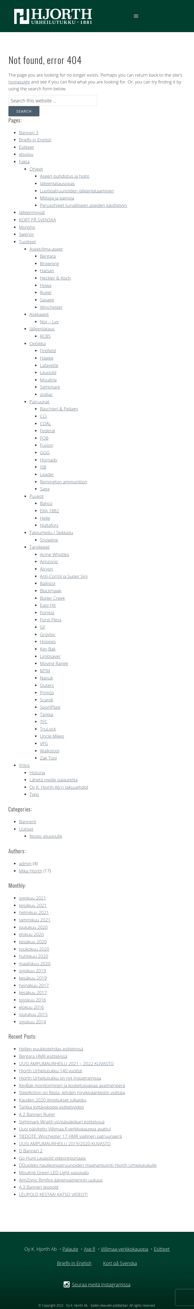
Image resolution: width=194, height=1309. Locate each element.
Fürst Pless (51, 620)
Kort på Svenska (120, 1263)
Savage (47, 300)
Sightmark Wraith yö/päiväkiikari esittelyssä (61, 1122)
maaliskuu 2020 (34, 963)
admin (25, 863)
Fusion (46, 445)
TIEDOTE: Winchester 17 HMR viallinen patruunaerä (70, 1136)
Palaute (70, 1249)
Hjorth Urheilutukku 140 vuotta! (50, 1071)
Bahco (46, 503)
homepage (19, 82)
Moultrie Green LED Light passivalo (54, 1172)
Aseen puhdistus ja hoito (64, 176)
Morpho (27, 227)
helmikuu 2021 (34, 912)
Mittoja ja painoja (57, 198)
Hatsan (47, 270)
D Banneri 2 (31, 1151)
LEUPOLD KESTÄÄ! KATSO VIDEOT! (53, 1194)
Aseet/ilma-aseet (46, 249)
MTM (45, 671)
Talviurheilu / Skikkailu (51, 532)
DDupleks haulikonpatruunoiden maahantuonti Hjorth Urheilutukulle (88, 1165)
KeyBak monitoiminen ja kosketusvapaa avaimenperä (72, 1085)
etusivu (26, 154)
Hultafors (49, 525)
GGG (45, 452)
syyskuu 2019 (32, 971)
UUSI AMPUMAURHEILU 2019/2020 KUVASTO (65, 1144)
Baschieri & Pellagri (59, 409)
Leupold (48, 372)
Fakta (24, 161)
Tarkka (46, 714)
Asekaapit (39, 314)
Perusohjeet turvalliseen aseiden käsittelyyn (83, 205)
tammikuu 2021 (34, 920)
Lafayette (49, 365)
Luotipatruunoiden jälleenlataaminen (77, 191)
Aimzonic (49, 561)
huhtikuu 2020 (33, 956)
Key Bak (47, 649)
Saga (44, 489)
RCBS (45, 336)
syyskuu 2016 (32, 1000)
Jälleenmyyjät (32, 212)
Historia (37, 773)
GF (42, 627)
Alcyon (46, 569)
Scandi (46, 700)
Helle (45, 518)
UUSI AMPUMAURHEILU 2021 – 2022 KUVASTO (66, 1063)
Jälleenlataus (41, 329)
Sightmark (50, 387)
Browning (49, 263)
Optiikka (37, 343)
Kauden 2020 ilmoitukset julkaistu (52, 1100)
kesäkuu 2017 (33, 992)
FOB (44, 438)
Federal (47, 431)
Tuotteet (27, 242)
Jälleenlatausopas (57, 183)
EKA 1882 (49, 511)
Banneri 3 (28, 133)
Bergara (48, 256)
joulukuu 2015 (33, 1014)
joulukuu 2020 (33, 927)
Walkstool (49, 751)
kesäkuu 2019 (33, 978)
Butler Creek (52, 598)
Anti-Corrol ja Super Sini (64, 576)
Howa (46, 285)
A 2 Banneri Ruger (37, 1114)
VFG (44, 743)
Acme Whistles (54, 554)
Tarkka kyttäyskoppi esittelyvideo (51, 1107)
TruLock (48, 729)
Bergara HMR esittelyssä (43, 1056)
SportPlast (50, 707)
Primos (47, 693)
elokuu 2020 (31, 934)
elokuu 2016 (31, 1007)
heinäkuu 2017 (34, 985)
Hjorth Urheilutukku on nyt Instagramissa (60, 1078)
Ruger (46, 292)
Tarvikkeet (39, 547)
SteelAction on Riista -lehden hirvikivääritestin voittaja (72, 1092)
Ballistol (47, 583)
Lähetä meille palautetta (53, 780)
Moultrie (48, 380)
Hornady (48, 460)
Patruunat (39, 402)
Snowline (49, 540)
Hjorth (53, 16)
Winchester (51, 307)
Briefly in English (35, 140)
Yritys (24, 765)
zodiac (46, 394)
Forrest (47, 612)
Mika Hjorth (30, 871)
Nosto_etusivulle (45, 836)
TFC (43, 721)
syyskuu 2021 (32, 898)
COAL (45, 423)
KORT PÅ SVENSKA (37, 220)
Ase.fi (89, 1249)
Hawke (46, 358)
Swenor (26, 234)
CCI (43, 416)
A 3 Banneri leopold (38, 1187)
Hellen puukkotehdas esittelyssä (51, 1049)
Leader (47, 474)
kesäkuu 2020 (33, 942)
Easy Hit (48, 605)
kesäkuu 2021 (33, 905)
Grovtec (48, 634)
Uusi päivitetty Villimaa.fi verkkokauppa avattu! (65, 1129)
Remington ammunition (63, 482)
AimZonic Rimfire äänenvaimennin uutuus (61, 1180)
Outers (47, 685)
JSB (43, 467)
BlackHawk (51, 591)
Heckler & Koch (55, 278)
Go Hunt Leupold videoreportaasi (52, 1158)
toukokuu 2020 (34, 949)
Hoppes (48, 641)
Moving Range (54, 663)
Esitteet (26, 147)
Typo (34, 794)
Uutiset (26, 829)
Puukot (36, 496)
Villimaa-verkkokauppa (124, 1249)
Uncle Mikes (52, 736)
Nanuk (46, 678)
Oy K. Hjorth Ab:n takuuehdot (58, 787)
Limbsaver (50, 656)
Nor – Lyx (49, 322)
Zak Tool (48, 758)
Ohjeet (36, 169)
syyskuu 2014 (32, 1022)
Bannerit (27, 822)
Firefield (48, 351)
